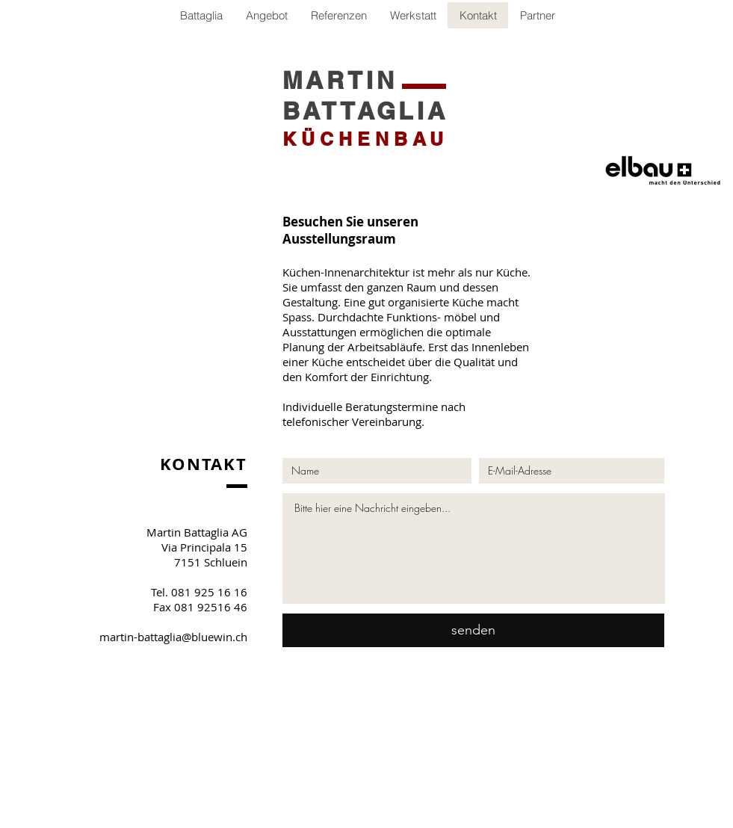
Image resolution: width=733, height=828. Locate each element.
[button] (537, 15)
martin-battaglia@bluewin (165, 636)
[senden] (473, 630)
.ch (239, 636)
